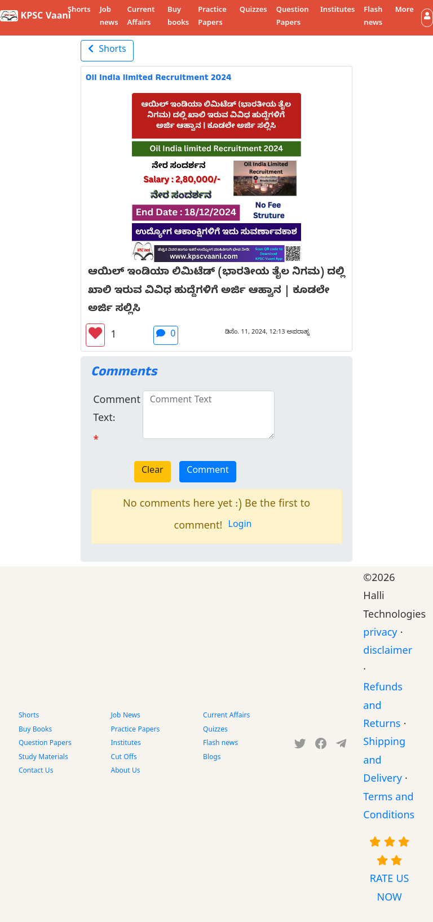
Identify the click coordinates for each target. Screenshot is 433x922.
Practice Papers (212, 17)
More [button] (404, 11)
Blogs (211, 758)
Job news (109, 17)
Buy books (178, 17)
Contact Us (36, 771)
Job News (125, 716)
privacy (380, 634)
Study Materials (43, 758)
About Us (125, 771)
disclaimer (387, 652)
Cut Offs (124, 758)
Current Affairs (141, 17)
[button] (427, 17)
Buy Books (35, 730)
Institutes (337, 11)
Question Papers (292, 17)
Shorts (79, 11)
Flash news (373, 17)
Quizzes (253, 11)
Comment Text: (116, 410)
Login (240, 526)
